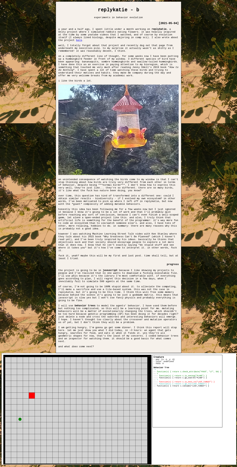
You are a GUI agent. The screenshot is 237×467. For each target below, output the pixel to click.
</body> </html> (118, 409)
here (79, 40)
